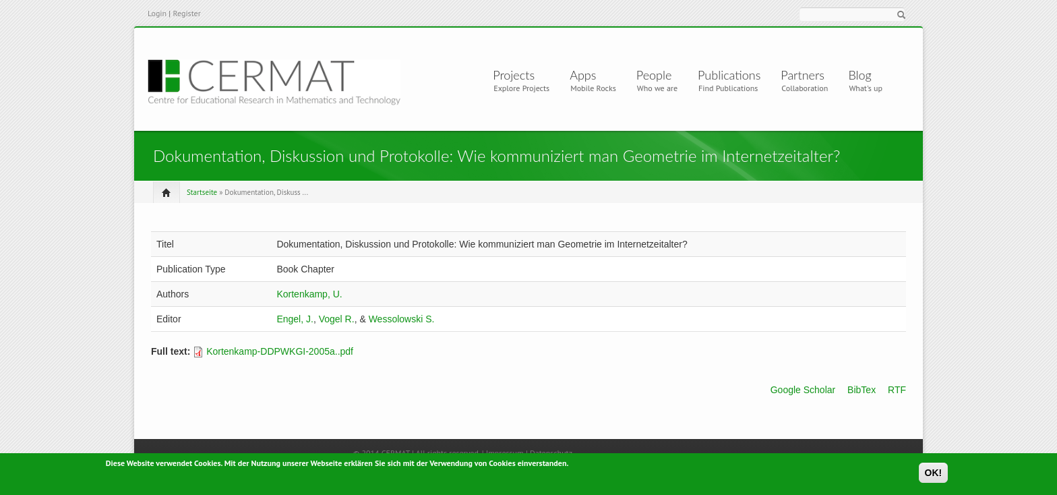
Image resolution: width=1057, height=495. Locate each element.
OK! (933, 474)
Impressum (505, 453)
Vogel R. (337, 319)
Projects (516, 75)
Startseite (202, 192)
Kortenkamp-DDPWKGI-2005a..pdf (279, 351)
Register (186, 13)
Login (157, 13)
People (654, 75)
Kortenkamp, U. (309, 294)
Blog (859, 75)
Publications (729, 75)
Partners (802, 75)
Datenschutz (551, 453)
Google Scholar (803, 389)
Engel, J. (294, 319)
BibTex (861, 389)
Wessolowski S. (402, 319)
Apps (588, 75)
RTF (897, 389)
